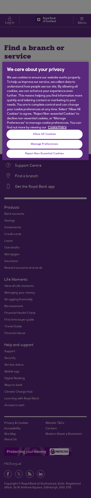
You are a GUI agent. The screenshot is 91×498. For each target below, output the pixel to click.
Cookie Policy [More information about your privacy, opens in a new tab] (57, 127)
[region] (45, 111)
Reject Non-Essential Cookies (44, 153)
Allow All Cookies (44, 134)
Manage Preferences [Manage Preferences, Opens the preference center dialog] (44, 144)
